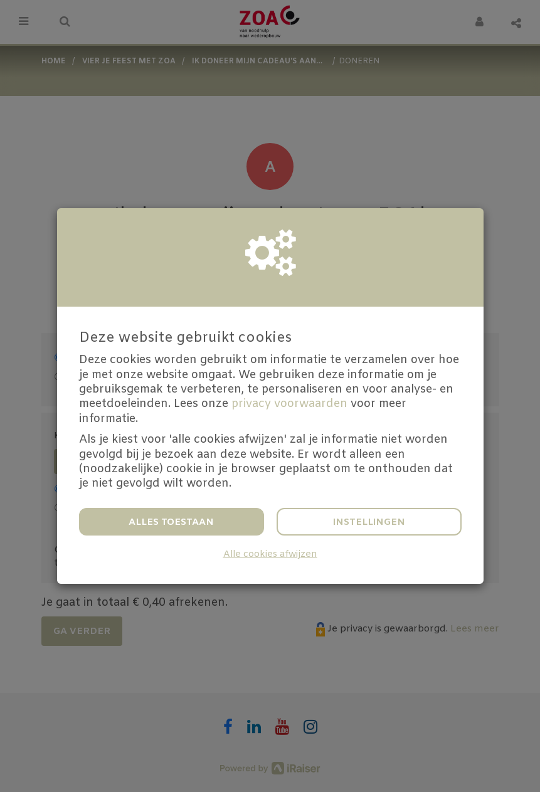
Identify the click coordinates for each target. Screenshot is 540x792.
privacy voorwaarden (289, 403)
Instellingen (369, 522)
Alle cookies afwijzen (270, 555)
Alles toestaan (171, 522)
